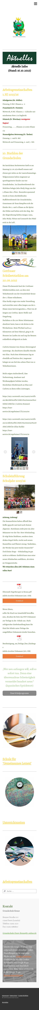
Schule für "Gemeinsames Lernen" (17, 761)
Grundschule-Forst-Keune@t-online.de (19, 933)
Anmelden (5, 1002)
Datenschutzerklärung (13, 975)
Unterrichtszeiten (14, 822)
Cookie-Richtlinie (23, 956)
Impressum (5, 995)
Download (19, 601)
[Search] (19, 891)
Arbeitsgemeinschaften (17, 882)
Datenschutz (13, 995)
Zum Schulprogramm (19, 693)
